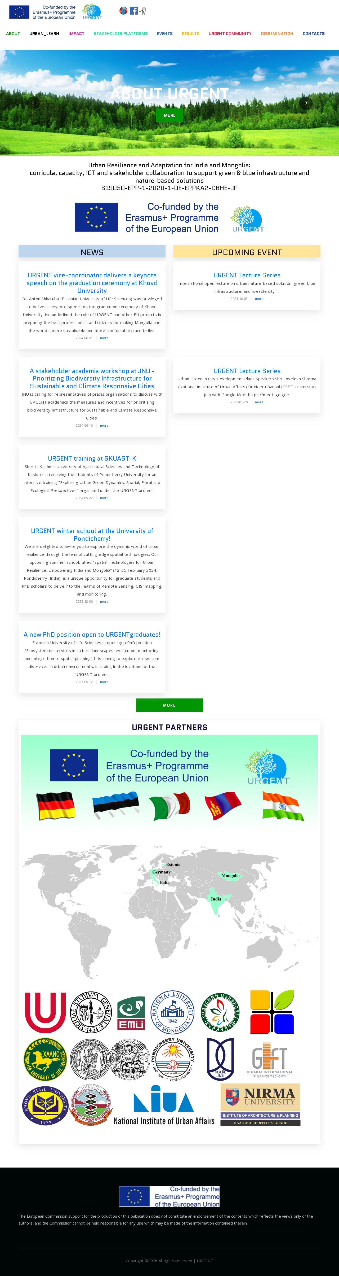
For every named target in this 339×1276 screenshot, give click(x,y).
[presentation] (33, 103)
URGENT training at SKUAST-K (92, 458)
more (169, 115)
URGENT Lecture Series (247, 275)
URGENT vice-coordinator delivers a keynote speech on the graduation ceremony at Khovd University (92, 282)
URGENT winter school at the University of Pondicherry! (92, 534)
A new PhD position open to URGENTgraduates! (92, 634)
